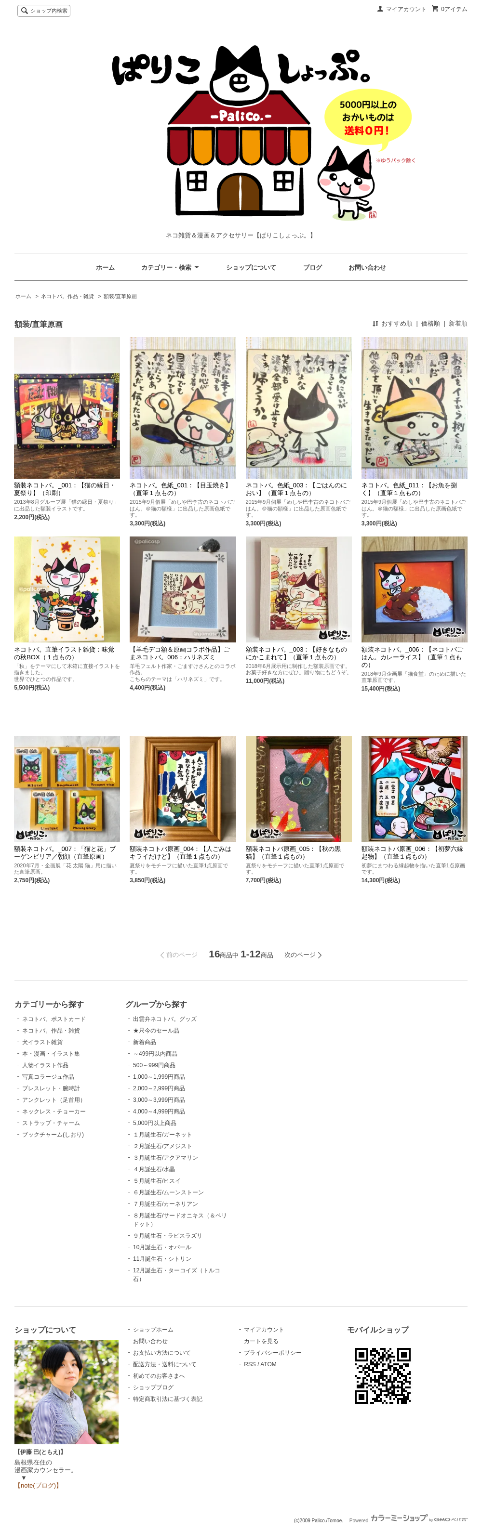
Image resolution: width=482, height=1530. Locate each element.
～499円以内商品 (155, 1053)
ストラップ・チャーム (51, 1123)
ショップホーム (153, 1329)
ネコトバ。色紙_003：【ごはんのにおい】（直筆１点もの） (297, 489)
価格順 (430, 323)
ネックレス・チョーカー (54, 1111)
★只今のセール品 (156, 1030)
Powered (408, 1520)
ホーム (105, 267)
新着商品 (144, 1042)
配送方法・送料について (165, 1364)
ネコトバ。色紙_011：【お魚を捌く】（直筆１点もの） (409, 489)
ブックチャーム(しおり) (53, 1134)
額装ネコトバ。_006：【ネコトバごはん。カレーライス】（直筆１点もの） (412, 657)
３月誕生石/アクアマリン (165, 1157)
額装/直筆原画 (120, 296)
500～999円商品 (154, 1065)
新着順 (458, 323)
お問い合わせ (367, 267)
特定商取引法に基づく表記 (167, 1399)
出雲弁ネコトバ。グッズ (165, 1019)
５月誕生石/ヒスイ (157, 1180)
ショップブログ (153, 1387)
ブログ (312, 267)
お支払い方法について (162, 1352)
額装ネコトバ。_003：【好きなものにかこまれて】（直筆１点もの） (297, 653)
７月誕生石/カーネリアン (165, 1204)
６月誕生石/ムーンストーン (168, 1192)
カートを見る (261, 1341)
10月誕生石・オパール (162, 1247)
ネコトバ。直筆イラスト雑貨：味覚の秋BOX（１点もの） (64, 653)
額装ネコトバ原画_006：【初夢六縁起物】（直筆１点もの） (412, 852)
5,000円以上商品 (154, 1123)
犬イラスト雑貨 (42, 1042)
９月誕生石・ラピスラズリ (167, 1235)
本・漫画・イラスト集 (51, 1053)
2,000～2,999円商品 (159, 1088)
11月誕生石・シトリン (162, 1258)
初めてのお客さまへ (159, 1376)
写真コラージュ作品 (48, 1076)
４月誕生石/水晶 (154, 1169)
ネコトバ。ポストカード (54, 1019)
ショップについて (251, 267)
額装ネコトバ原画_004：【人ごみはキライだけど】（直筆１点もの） (180, 852)
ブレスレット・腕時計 (51, 1088)
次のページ (300, 954)
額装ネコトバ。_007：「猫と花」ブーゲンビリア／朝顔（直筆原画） (65, 852)
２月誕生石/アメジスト (162, 1146)
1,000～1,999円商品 (159, 1076)
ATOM (268, 1364)
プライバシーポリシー (273, 1352)
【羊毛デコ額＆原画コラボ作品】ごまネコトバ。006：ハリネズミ (180, 653)
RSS (250, 1364)
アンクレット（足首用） (54, 1100)
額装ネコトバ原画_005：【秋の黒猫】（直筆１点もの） (293, 852)
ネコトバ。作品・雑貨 (67, 296)
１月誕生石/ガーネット (162, 1134)
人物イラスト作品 (45, 1065)
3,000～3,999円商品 (159, 1100)
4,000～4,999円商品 (159, 1111)
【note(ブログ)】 (38, 1485)
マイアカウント (406, 9)
